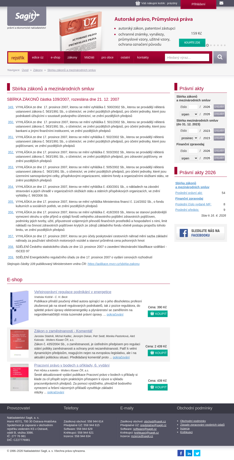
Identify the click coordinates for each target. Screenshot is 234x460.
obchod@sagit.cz (155, 421)
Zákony (38, 70)
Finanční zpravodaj (189, 198)
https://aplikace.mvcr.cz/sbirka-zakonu (113, 264)
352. (11, 152)
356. (11, 212)
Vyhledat (219, 57)
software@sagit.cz (145, 429)
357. (11, 236)
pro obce (107, 57)
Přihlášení (198, 4)
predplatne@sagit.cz (153, 425)
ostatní (125, 57)
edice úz (38, 57)
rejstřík (17, 57)
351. (11, 137)
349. (11, 107)
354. (11, 186)
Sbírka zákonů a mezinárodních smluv (71, 70)
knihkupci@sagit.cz (146, 432)
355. (11, 201)
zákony (72, 57)
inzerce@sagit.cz (142, 436)
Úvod (25, 70)
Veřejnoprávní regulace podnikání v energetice (73, 292)
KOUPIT (161, 314)
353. (11, 167)
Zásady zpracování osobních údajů (202, 424)
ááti (89, 57)
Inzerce (185, 428)
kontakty (143, 57)
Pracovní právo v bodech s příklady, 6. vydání (72, 365)
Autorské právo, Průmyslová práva (129, 13)
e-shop (55, 57)
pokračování (115, 314)
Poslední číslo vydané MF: (193, 204)
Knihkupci (186, 432)
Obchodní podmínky (193, 421)
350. (11, 122)
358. (11, 246)
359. (11, 257)
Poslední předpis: (187, 210)
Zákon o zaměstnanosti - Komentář (63, 331)
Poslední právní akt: (189, 193)
